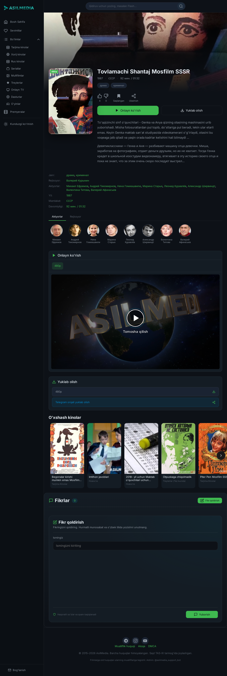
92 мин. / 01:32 (130, 78)
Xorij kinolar (16, 54)
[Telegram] (126, 640)
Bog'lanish (17, 670)
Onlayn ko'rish (128, 110)
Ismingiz (58, 537)
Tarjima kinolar (17, 47)
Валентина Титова (77, 189)
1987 (100, 78)
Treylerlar (14, 82)
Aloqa (141, 646)
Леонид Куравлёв (175, 186)
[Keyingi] (221, 455)
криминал (118, 85)
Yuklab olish (192, 110)
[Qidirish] (181, 6)
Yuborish (202, 614)
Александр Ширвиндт (201, 186)
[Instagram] (135, 640)
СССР (111, 78)
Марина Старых (152, 186)
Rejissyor (75, 216)
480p (57, 265)
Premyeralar (14, 112)
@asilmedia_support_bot (168, 660)
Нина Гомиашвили (129, 186)
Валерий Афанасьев (103, 189)
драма (103, 85)
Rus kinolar (15, 61)
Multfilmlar (15, 75)
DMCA (152, 646)
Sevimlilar (13, 31)
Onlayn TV (15, 89)
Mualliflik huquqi (125, 646)
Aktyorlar (57, 216)
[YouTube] (145, 640)
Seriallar (13, 68)
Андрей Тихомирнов (103, 186)
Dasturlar (14, 97)
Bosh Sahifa (14, 22)
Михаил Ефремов (77, 186)
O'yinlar (13, 104)
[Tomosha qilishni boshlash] (135, 321)
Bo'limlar (22, 39)
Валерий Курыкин (77, 180)
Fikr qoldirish (209, 501)
